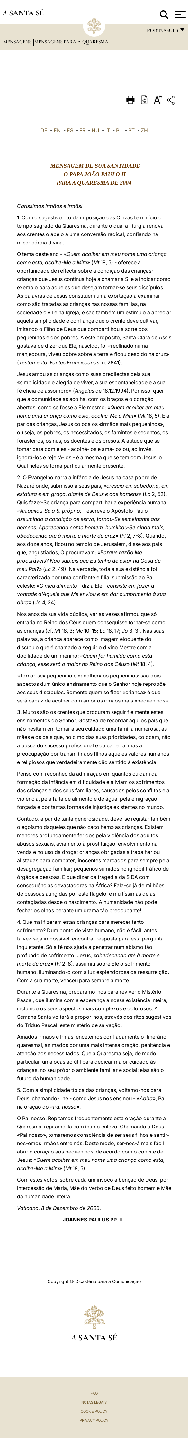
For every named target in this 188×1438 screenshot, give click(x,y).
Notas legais (94, 1402)
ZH (144, 130)
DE (44, 130)
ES (70, 130)
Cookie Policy (94, 1411)
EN (57, 130)
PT (131, 130)
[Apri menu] (179, 14)
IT (107, 130)
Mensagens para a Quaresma (71, 42)
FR (82, 130)
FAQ (94, 1393)
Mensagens (17, 42)
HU (95, 130)
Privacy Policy (94, 1420)
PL (119, 130)
